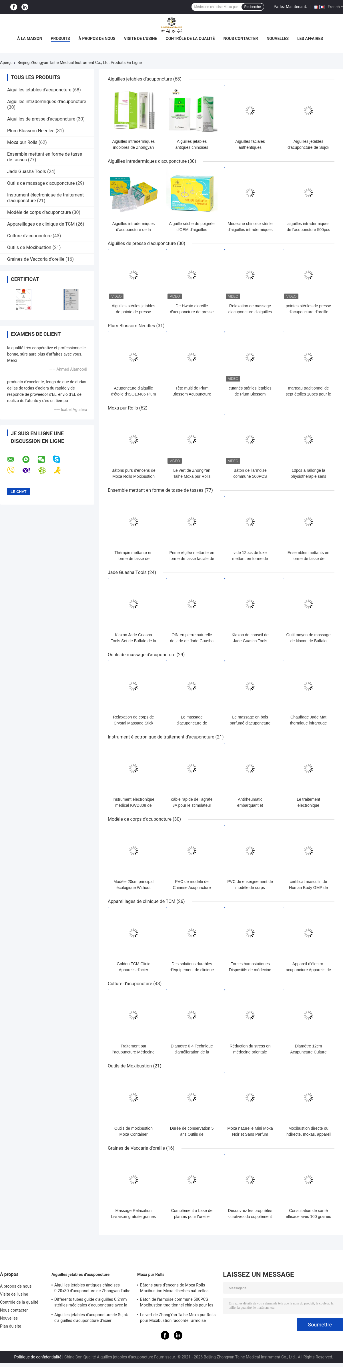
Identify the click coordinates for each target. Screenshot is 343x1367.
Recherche (252, 7)
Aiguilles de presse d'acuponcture (41, 119)
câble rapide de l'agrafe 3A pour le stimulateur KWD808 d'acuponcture (192, 805)
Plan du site (10, 1326)
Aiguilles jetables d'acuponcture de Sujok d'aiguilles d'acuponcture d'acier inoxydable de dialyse (91, 1318)
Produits (60, 38)
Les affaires (310, 38)
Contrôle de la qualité (190, 38)
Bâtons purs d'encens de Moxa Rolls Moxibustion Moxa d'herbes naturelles (133, 476)
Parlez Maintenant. (290, 6)
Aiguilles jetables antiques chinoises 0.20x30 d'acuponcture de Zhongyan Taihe (92, 1288)
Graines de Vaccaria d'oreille (35, 259)
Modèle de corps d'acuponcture (39, 212)
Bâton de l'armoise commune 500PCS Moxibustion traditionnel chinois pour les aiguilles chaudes (176, 1303)
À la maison (29, 38)
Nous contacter (240, 38)
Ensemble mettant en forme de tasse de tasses (156, 490)
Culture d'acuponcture (29, 235)
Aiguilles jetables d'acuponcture (39, 90)
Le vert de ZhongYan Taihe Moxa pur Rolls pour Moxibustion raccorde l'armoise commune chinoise (178, 1318)
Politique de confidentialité (37, 1357)
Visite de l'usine (140, 38)
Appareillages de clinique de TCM (41, 224)
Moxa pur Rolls (22, 142)
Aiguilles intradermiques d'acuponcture (46, 101)
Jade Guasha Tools (26, 171)
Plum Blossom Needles (30, 130)
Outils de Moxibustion (29, 247)
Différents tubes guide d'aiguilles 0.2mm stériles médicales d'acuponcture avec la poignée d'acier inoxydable (90, 1303)
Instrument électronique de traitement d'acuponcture (161, 737)
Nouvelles (277, 38)
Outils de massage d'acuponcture (41, 183)
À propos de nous (97, 38)
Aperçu (6, 62)
